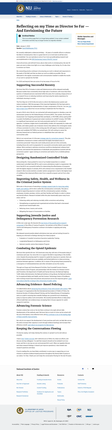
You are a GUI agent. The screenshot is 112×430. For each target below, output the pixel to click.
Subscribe (82, 10)
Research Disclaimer (22, 396)
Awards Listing (41, 383)
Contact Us (75, 10)
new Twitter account (28, 339)
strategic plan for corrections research (52, 138)
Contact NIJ (81, 379)
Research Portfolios (22, 392)
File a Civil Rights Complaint (86, 392)
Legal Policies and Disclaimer (49, 424)
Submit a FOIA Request (84, 387)
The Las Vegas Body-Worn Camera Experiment (86, 43)
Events (59, 379)
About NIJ (19, 379)
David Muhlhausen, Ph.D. (29, 48)
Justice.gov (96, 424)
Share (95, 11)
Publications (61, 387)
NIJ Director (20, 387)
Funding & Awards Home (44, 379)
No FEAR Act (63, 424)
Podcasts (60, 383)
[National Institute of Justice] (89, 411)
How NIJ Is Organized (23, 383)
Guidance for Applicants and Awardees (45, 393)
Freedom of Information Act (76, 424)
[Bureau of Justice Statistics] (79, 412)
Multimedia (60, 396)
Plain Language (25, 424)
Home (18, 20)
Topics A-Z (89, 10)
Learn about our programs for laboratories (41, 325)
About (68, 10)
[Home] (33, 8)
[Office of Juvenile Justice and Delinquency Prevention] (69, 417)
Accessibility (15, 424)
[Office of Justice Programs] (21, 8)
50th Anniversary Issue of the (44, 59)
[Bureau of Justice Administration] (69, 411)
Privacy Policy (35, 424)
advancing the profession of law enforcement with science (50, 289)
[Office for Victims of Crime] (79, 417)
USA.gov (88, 424)
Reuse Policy (61, 400)
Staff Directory (82, 383)
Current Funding (41, 387)
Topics (59, 392)
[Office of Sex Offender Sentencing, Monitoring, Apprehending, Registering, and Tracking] (89, 417)
